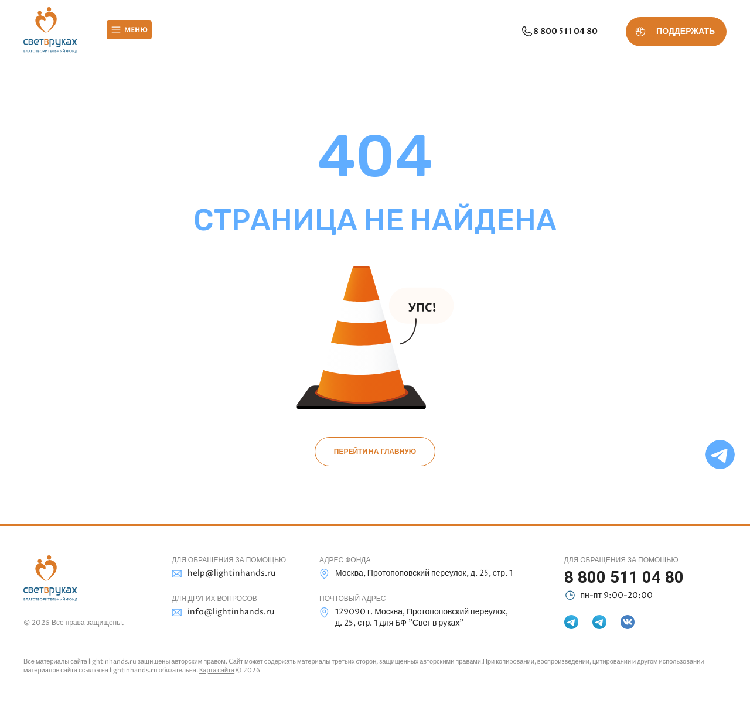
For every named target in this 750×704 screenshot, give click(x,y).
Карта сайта (216, 670)
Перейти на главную (375, 451)
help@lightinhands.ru (223, 574)
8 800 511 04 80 (559, 31)
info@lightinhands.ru (223, 612)
